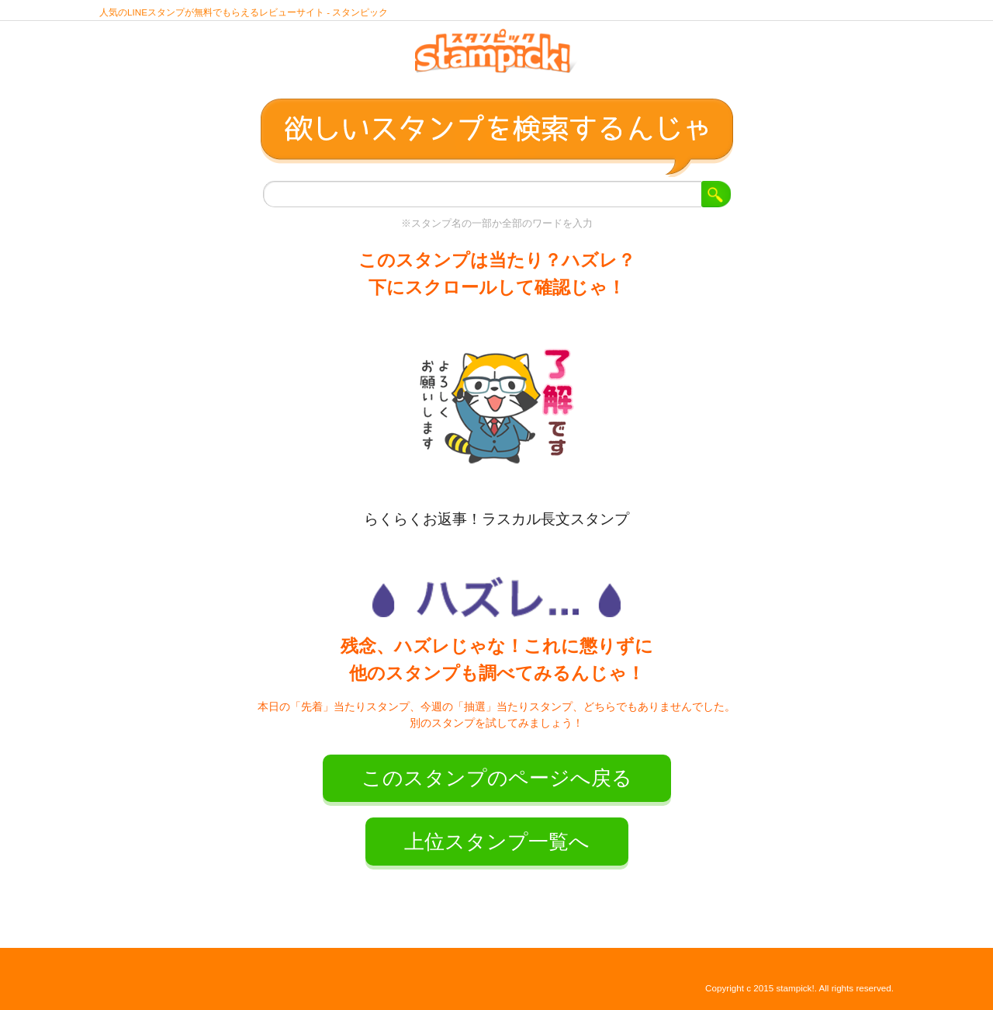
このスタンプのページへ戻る (497, 778)
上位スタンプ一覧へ (497, 841)
